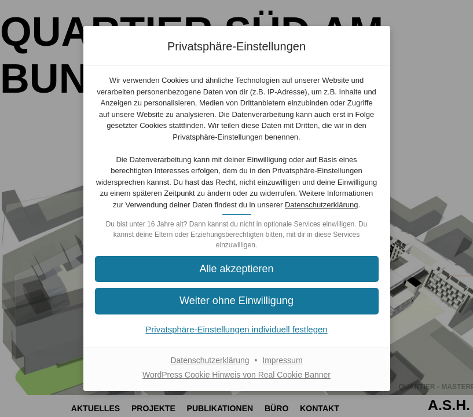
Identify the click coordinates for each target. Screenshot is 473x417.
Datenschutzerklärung (321, 204)
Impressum (282, 360)
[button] (237, 301)
